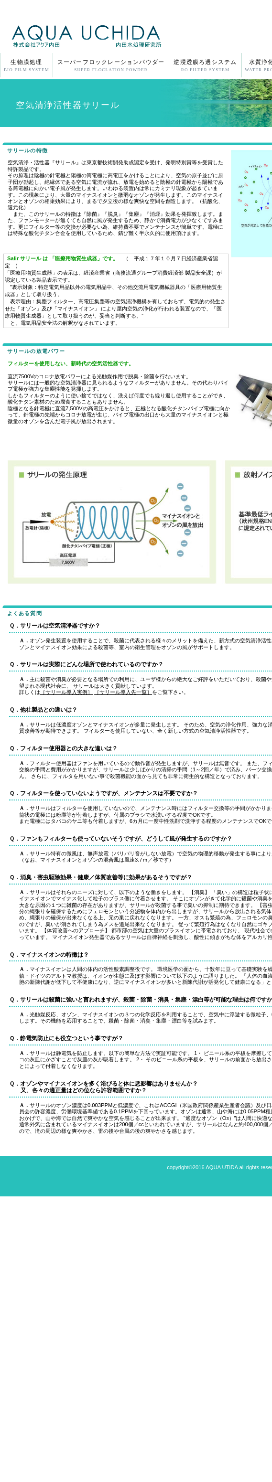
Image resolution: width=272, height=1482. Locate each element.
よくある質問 (24, 613)
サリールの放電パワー (36, 351)
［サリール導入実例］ (66, 692)
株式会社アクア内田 (113, 35)
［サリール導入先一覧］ (123, 692)
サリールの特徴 (27, 150)
